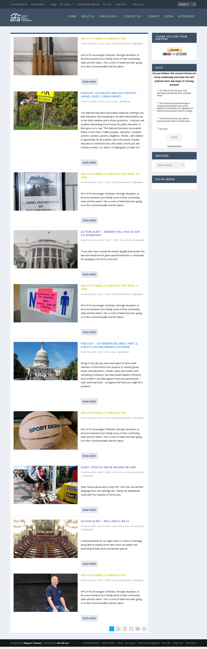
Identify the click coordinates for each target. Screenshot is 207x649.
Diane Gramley (97, 242)
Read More (89, 83)
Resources (138, 4)
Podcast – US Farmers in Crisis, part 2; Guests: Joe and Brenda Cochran (109, 347)
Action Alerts (37, 4)
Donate (154, 18)
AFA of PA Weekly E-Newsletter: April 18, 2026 (110, 177)
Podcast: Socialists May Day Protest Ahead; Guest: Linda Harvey (109, 97)
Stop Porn (120, 4)
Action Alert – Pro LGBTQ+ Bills (105, 523)
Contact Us (132, 18)
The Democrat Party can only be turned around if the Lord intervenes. (174, 122)
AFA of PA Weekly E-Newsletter (103, 41)
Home (72, 18)
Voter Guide (186, 18)
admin (93, 46)
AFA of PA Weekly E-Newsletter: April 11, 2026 (110, 289)
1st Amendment (18, 4)
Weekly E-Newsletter (121, 46)
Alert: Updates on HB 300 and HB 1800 (108, 469)
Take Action (107, 18)
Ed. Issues (65, 4)
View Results (174, 148)
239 (138, 631)
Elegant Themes (32, 645)
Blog (53, 4)
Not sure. (163, 131)
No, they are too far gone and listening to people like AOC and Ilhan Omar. (174, 95)
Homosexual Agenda (88, 4)
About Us (87, 18)
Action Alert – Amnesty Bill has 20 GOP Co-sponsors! (110, 235)
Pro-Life (107, 4)
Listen (168, 18)
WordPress (63, 645)
